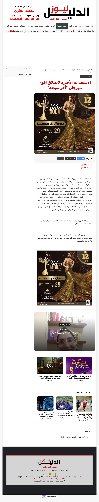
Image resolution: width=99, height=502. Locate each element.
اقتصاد (87, 26)
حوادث (48, 480)
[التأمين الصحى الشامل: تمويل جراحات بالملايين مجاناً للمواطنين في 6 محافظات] (64, 403)
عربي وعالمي (73, 26)
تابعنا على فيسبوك (24, 74)
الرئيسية (88, 70)
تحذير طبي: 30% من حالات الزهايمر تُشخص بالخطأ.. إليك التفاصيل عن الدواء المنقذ (45, 414)
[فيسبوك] (55, 477)
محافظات (55, 480)
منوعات (9, 26)
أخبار (92, 26)
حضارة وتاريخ (39, 26)
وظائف (56, 482)
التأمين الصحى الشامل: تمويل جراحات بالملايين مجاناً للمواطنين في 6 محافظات (65, 413)
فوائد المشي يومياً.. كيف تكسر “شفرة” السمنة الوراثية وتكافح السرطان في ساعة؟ (84, 416)
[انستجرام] (44, 477)
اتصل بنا (49, 482)
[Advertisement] (49, 49)
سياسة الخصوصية (39, 482)
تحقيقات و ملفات (20, 26)
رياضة (81, 26)
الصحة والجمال (61, 26)
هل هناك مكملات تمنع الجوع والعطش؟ (64, 332)
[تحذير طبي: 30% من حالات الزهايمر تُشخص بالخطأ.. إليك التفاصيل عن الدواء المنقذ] (45, 403)
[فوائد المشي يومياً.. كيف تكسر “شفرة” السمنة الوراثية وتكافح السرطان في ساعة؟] (84, 404)
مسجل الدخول (76, 437)
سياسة (75, 480)
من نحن (62, 482)
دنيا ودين (30, 26)
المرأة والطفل (50, 26)
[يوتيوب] (50, 477)
